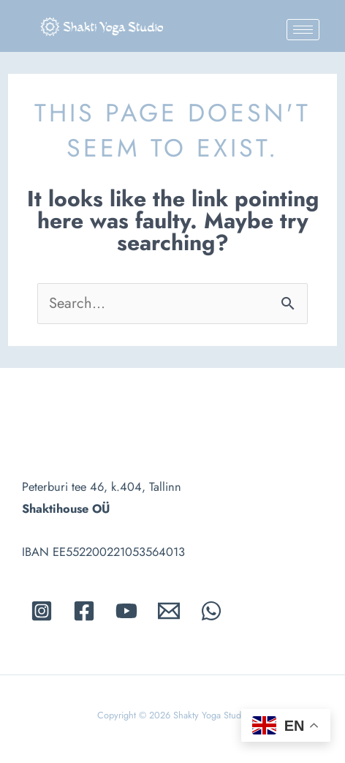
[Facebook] (84, 611)
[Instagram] (41, 611)
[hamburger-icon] (303, 29)
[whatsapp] (211, 611)
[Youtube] (126, 611)
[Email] (169, 611)
